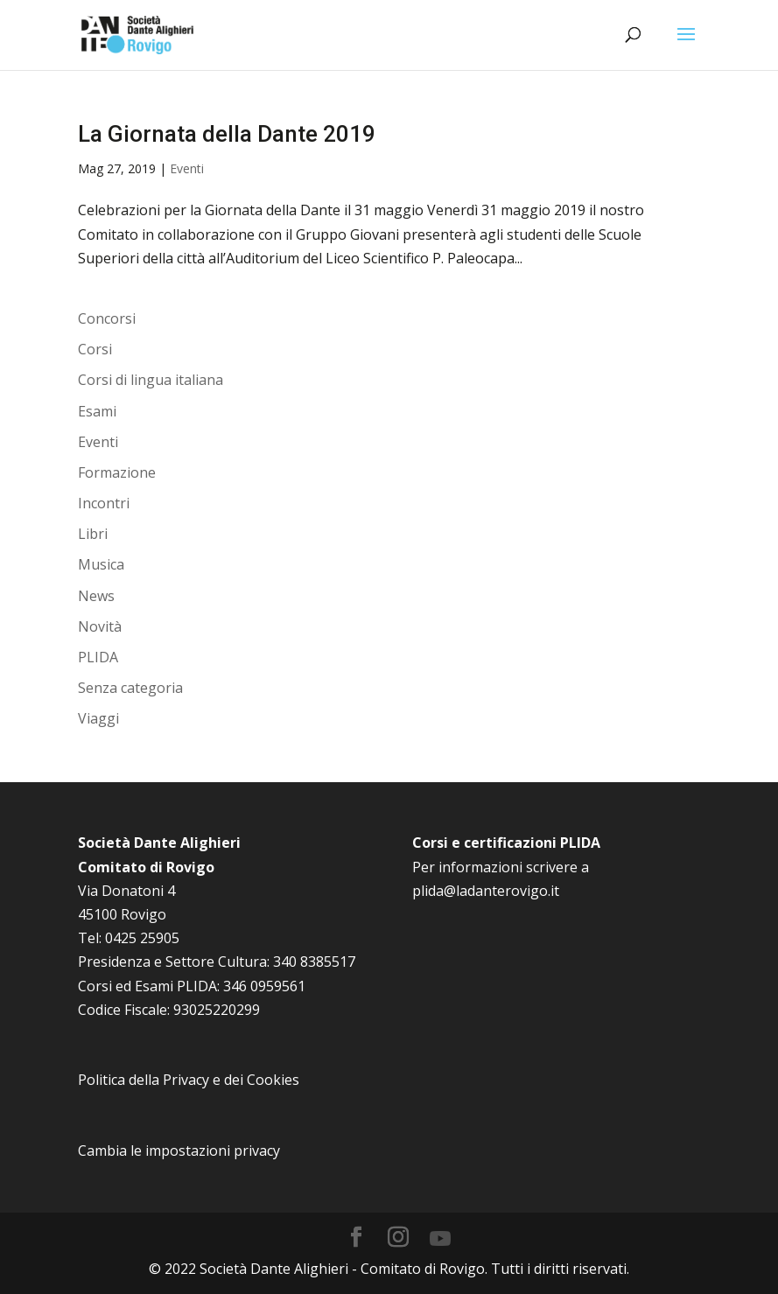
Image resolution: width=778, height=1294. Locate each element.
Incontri (104, 503)
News (96, 595)
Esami (97, 411)
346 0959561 (264, 986)
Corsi (95, 349)
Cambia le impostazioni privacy (179, 1150)
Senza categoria (130, 687)
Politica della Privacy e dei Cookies (188, 1079)
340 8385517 (314, 961)
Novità (100, 626)
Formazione (117, 472)
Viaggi (98, 718)
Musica (101, 564)
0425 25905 (142, 938)
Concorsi (107, 318)
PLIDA (98, 657)
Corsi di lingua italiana (150, 379)
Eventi (187, 168)
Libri (93, 533)
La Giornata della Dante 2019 (226, 134)
